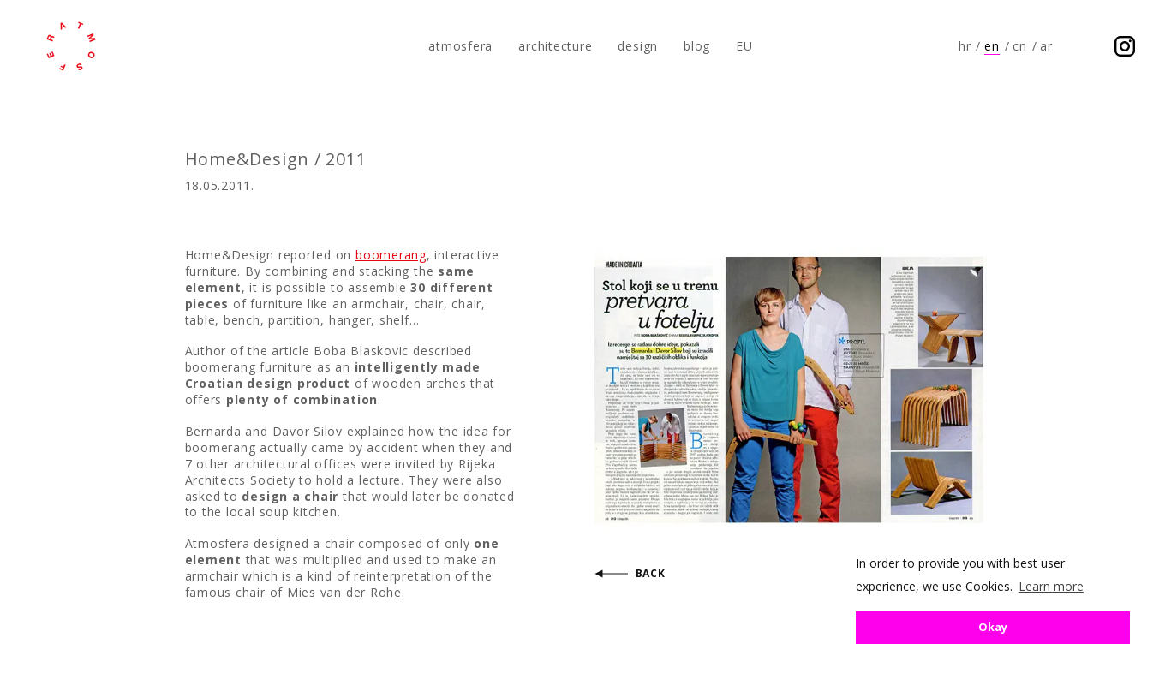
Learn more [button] (1051, 586)
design (638, 46)
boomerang (391, 255)
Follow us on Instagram (1124, 46)
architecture (555, 46)
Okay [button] (992, 627)
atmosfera (71, 46)
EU (744, 46)
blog (697, 46)
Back (651, 573)
